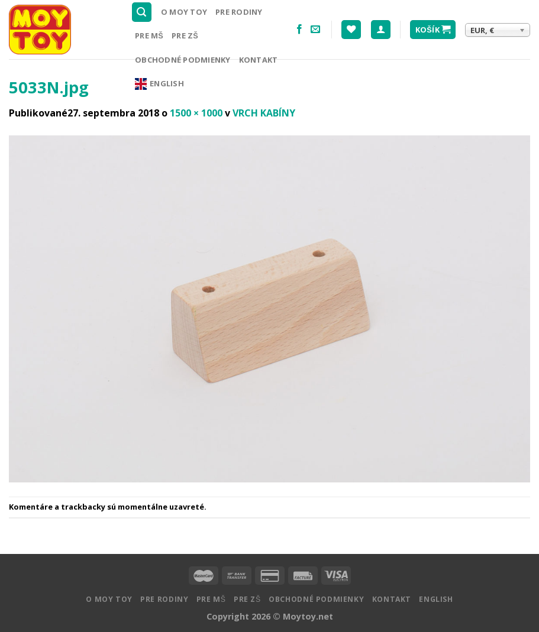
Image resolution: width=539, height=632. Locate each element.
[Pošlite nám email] (315, 29)
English (159, 84)
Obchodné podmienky (183, 59)
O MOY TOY (184, 12)
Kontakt (258, 59)
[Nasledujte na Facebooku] (299, 29)
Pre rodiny (239, 12)
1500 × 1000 (196, 112)
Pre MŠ (149, 35)
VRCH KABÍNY (264, 112)
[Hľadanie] (142, 12)
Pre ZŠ (185, 35)
